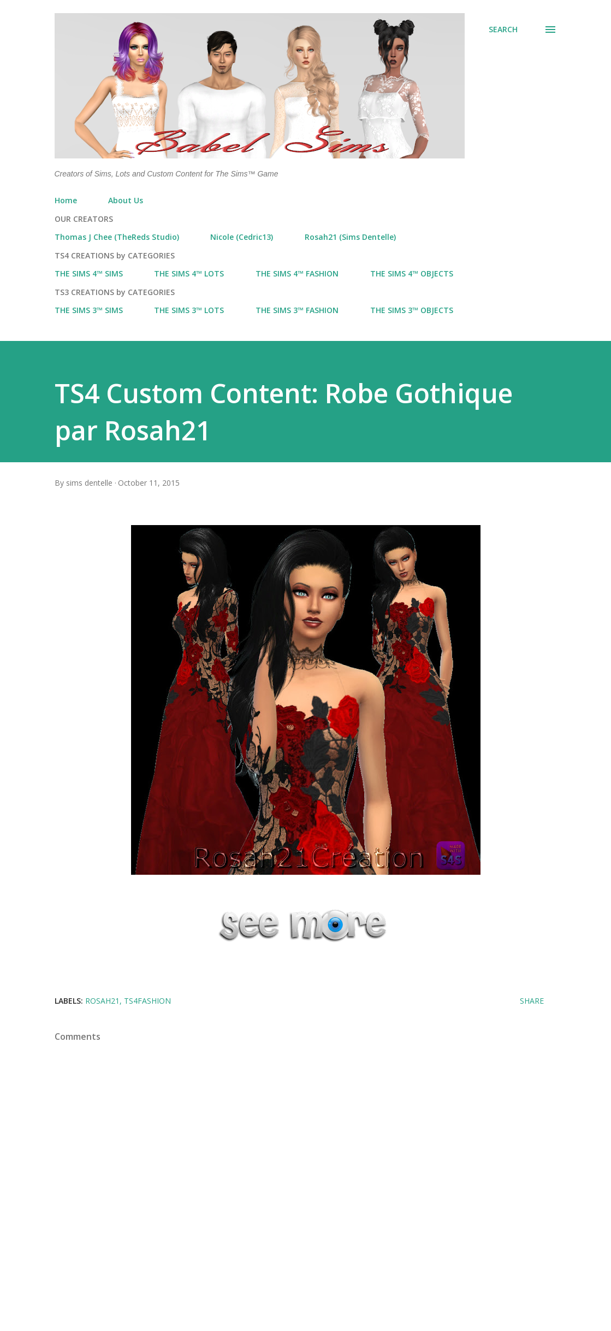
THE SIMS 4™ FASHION (297, 273)
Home (66, 200)
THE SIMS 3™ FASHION (297, 310)
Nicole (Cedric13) (241, 237)
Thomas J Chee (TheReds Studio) (117, 237)
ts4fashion (147, 1001)
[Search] (503, 29)
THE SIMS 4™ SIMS (89, 273)
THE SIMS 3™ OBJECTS (411, 310)
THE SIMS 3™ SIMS (89, 310)
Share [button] (532, 1001)
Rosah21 (102, 1001)
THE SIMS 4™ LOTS (189, 273)
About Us (125, 200)
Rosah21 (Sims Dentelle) (350, 237)
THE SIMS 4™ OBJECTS (411, 273)
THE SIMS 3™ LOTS (189, 310)
